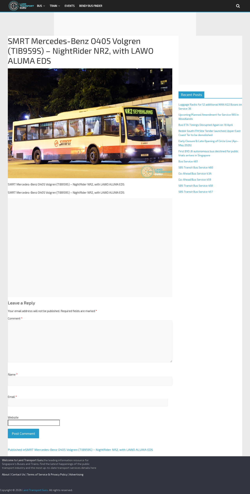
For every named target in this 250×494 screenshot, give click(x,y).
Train (53, 5)
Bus (39, 5)
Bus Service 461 (188, 161)
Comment (15, 318)
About (6, 474)
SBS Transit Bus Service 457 (196, 191)
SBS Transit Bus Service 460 (196, 167)
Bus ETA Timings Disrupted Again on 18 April (206, 124)
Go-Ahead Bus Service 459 (195, 179)
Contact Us (18, 474)
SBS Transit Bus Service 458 (196, 185)
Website (13, 417)
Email (12, 396)
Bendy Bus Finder (90, 5)
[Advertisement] (125, 24)
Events (70, 5)
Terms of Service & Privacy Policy (47, 474)
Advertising (76, 474)
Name (13, 374)
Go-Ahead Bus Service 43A (195, 173)
